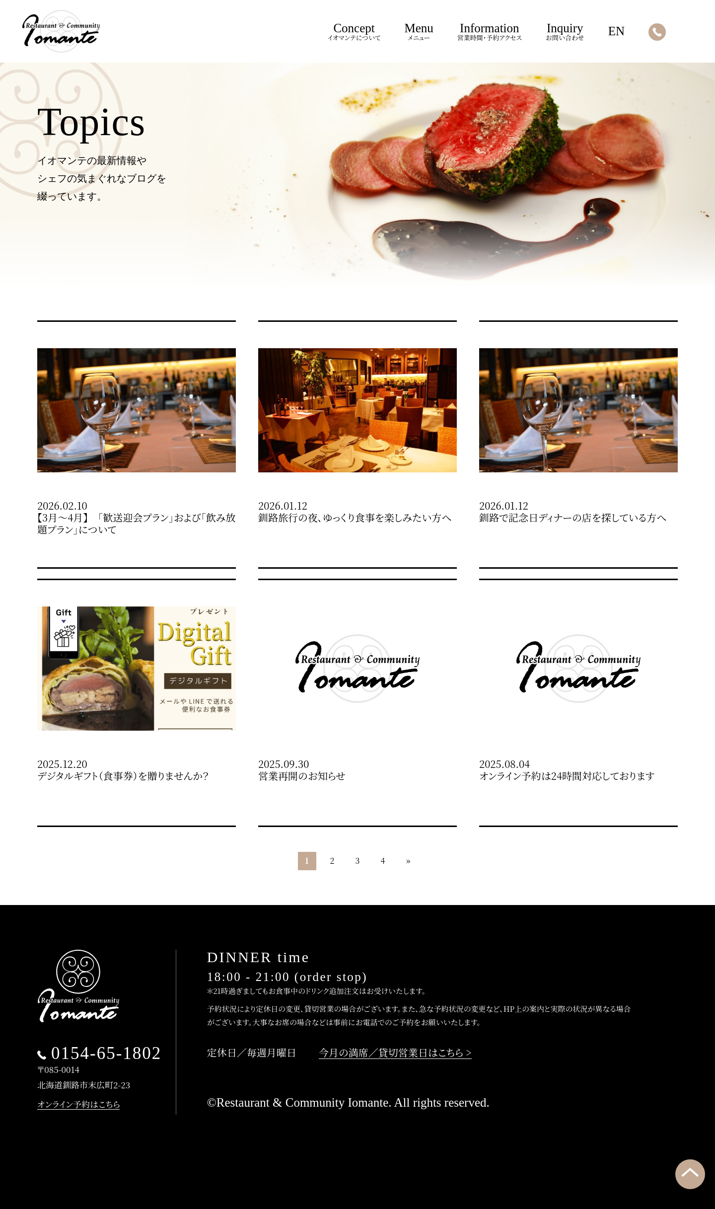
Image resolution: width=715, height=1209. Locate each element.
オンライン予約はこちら (78, 1104)
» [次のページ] (408, 860)
